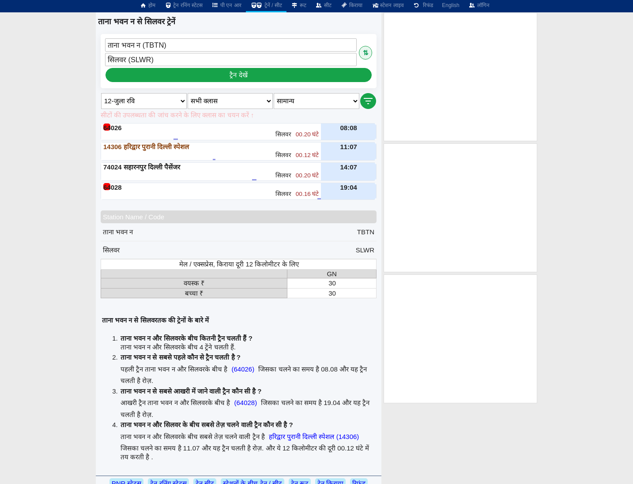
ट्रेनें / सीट (266, 5)
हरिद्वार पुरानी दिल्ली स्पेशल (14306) (314, 436)
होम (147, 5)
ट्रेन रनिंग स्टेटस (183, 5)
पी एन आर (226, 5)
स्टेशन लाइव (387, 5)
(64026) (242, 369)
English (450, 5)
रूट (298, 5)
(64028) (245, 402)
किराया (351, 5)
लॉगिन (479, 5)
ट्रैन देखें (238, 75)
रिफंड (423, 5)
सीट (323, 5)
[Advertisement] (460, 77)
